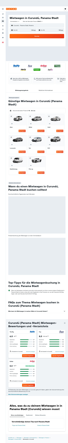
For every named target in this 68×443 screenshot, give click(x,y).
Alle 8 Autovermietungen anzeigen (18, 394)
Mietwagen (19, 437)
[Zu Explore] (3, 26)
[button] (3, 9)
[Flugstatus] (3, 29)
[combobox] (15, 21)
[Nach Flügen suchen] (3, 14)
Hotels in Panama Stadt (43, 425)
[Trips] (3, 37)
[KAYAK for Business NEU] (3, 33)
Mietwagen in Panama (44, 437)
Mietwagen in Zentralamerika (30, 437)
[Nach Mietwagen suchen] (3, 21)
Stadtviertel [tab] (29, 415)
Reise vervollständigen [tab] (17, 415)
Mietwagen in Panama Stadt (14, 439)
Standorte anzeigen (30, 351)
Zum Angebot (22, 130)
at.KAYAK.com (11, 437)
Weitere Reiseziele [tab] (40, 415)
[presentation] (64, 323)
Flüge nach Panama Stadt (18, 425)
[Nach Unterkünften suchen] (3, 17)
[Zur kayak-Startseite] (11, 9)
